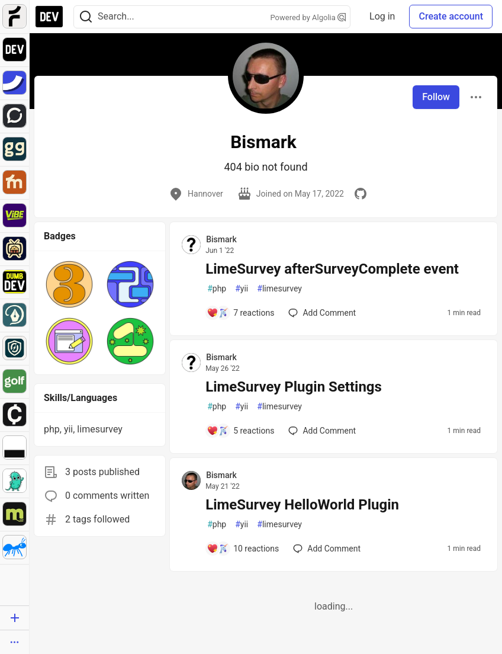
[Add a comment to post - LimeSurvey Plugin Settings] (240, 430)
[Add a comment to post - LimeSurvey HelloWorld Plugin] (242, 548)
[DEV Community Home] (49, 16)
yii (241, 289)
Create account (451, 16)
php (216, 289)
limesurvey (279, 289)
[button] (69, 284)
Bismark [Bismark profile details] (221, 239)
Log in (382, 16)
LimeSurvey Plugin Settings (293, 387)
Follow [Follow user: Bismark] (436, 96)
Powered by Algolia (308, 17)
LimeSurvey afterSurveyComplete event (332, 269)
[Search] (86, 17)
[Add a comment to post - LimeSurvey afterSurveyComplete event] (240, 312)
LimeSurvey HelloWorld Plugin (302, 504)
